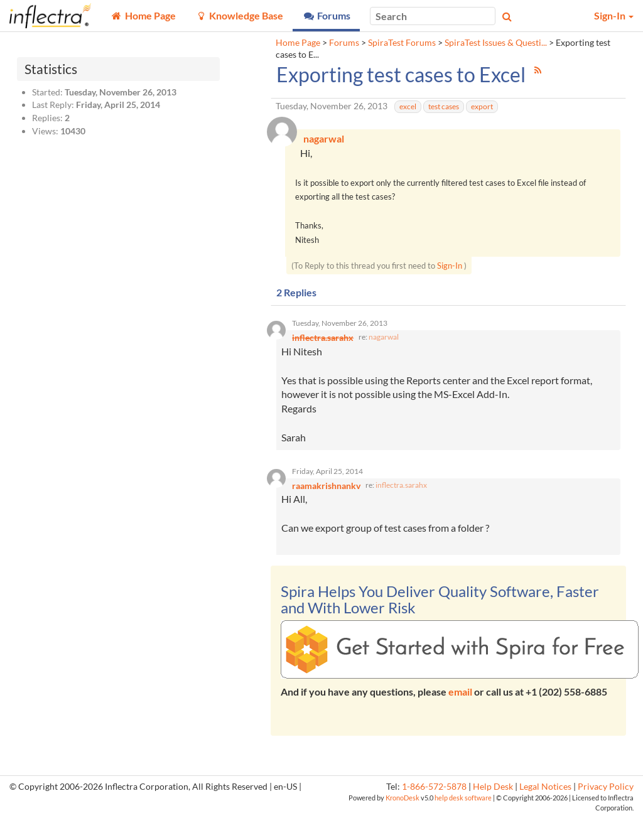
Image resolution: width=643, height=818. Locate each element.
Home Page (298, 43)
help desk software (463, 799)
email (460, 693)
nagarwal (384, 338)
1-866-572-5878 (434, 788)
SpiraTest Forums (402, 43)
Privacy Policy (606, 788)
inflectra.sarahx (401, 487)
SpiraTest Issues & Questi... (496, 43)
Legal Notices (545, 788)
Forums (344, 43)
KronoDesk (402, 799)
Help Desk (493, 788)
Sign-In (449, 266)
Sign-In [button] (614, 15)
